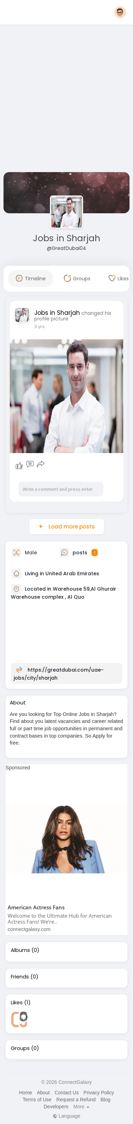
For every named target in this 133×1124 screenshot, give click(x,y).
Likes (17, 1002)
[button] (120, 12)
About (43, 1092)
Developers (56, 1106)
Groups (20, 1048)
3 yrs (39, 326)
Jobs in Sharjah (66, 238)
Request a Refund (76, 1099)
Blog (105, 1099)
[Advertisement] (65, 99)
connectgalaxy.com (29, 929)
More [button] (81, 1106)
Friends (20, 976)
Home (25, 1092)
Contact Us (66, 1092)
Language (66, 1116)
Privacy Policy (98, 1092)
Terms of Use (37, 1099)
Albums (20, 950)
